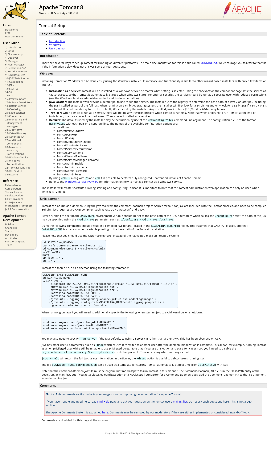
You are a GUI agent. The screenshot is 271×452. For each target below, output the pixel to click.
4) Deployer (11, 57)
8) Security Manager (16, 71)
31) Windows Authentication (14, 162)
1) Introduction (13, 47)
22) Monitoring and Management (16, 121)
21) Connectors (13, 116)
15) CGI (9, 95)
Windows (55, 45)
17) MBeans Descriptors (18, 102)
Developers (11, 234)
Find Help (103, 414)
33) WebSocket (13, 171)
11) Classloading (14, 81)
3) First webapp (14, 54)
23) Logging (11, 126)
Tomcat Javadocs (14, 192)
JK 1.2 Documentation (17, 209)
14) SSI (9, 92)
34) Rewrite (11, 174)
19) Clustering (13, 109)
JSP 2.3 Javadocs (14, 199)
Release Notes (13, 185)
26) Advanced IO (14, 136)
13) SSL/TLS (11, 88)
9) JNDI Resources (15, 75)
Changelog (11, 227)
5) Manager (11, 61)
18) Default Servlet (15, 105)
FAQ (7, 33)
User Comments (14, 36)
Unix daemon (57, 48)
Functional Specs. (15, 241)
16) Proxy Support (15, 99)
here (105, 425)
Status (8, 231)
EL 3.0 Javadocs (13, 202)
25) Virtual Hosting (15, 133)
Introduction (57, 41)
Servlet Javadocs (14, 195)
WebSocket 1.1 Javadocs (18, 205)
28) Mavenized (13, 147)
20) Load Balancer (15, 112)
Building (9, 224)
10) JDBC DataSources (17, 78)
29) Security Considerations (14, 152)
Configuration (13, 188)
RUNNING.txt (208, 63)
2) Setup (9, 50)
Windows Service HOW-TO (81, 181)
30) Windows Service (16, 157)
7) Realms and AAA (15, 68)
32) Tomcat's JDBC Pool (18, 167)
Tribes (8, 245)
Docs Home (11, 29)
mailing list (180, 414)
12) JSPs (9, 85)
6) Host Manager (14, 64)
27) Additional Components (13, 141)
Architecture (12, 238)
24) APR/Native (13, 130)
